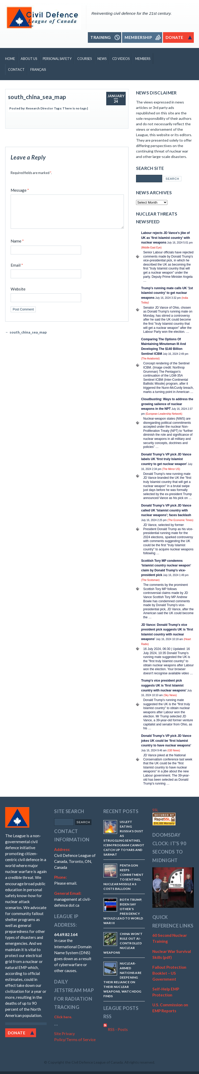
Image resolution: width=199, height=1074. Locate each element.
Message (20, 190)
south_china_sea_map (37, 96)
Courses (84, 59)
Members (142, 59)
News (101, 59)
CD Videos (121, 59)
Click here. (63, 1017)
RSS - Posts (115, 1029)
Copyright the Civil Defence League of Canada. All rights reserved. (101, 1062)
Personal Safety (57, 59)
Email (17, 271)
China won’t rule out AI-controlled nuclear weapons (123, 943)
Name (17, 247)
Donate (17, 1032)
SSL (155, 810)
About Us (29, 59)
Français (38, 70)
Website (18, 295)
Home (10, 59)
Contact (16, 70)
